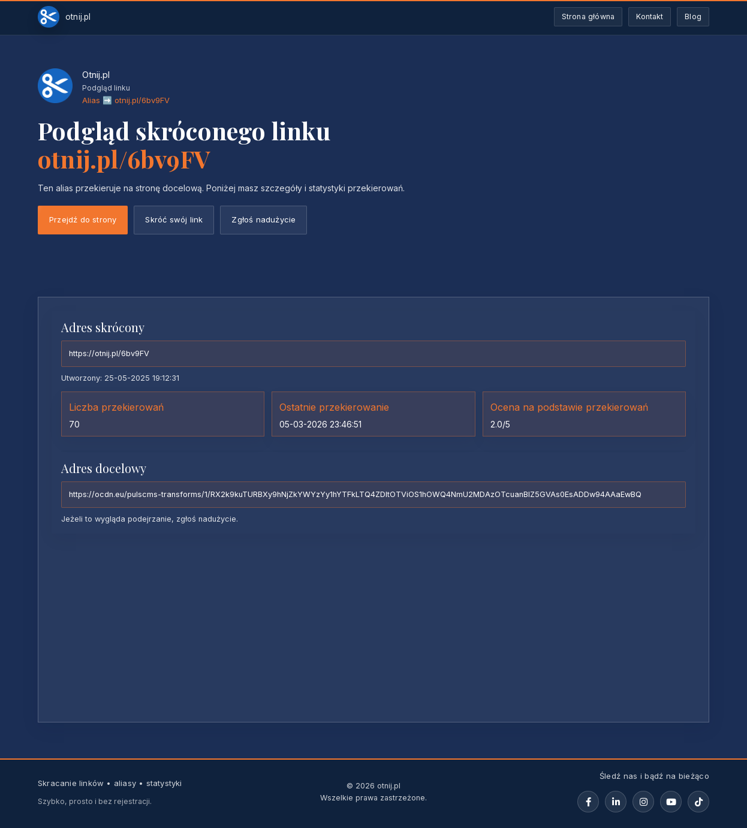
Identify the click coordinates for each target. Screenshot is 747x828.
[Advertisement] (373, 627)
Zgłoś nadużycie (263, 219)
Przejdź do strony (82, 219)
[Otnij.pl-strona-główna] (64, 17)
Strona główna (588, 16)
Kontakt (649, 16)
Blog (693, 16)
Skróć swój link (174, 219)
